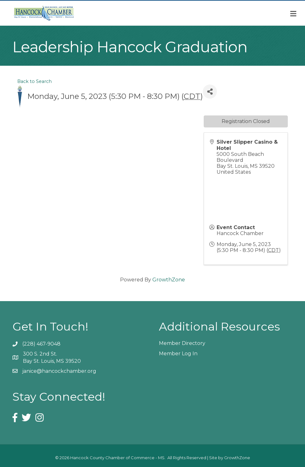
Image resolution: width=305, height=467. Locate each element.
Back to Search (34, 81)
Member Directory (182, 343)
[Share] (210, 92)
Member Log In (178, 354)
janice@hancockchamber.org (59, 371)
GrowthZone (168, 280)
